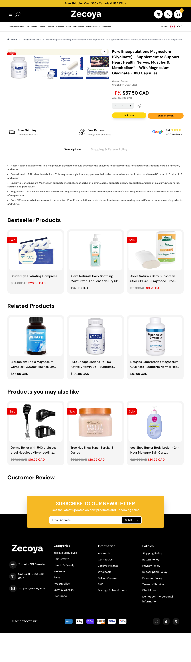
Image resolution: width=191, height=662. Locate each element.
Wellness (60, 26)
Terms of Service (153, 613)
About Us (104, 582)
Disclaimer (149, 619)
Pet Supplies (78, 26)
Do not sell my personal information (157, 628)
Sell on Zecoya (107, 607)
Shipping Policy (152, 582)
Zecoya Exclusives (16, 26)
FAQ (100, 613)
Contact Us (105, 588)
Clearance (106, 26)
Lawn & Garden (93, 26)
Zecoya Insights (108, 594)
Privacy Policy (151, 594)
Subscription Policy (154, 601)
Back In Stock (166, 115)
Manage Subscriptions (112, 619)
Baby (68, 26)
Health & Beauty (47, 26)
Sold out (129, 115)
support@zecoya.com (32, 617)
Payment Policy (152, 607)
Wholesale (105, 601)
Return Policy (150, 588)
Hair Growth (32, 26)
